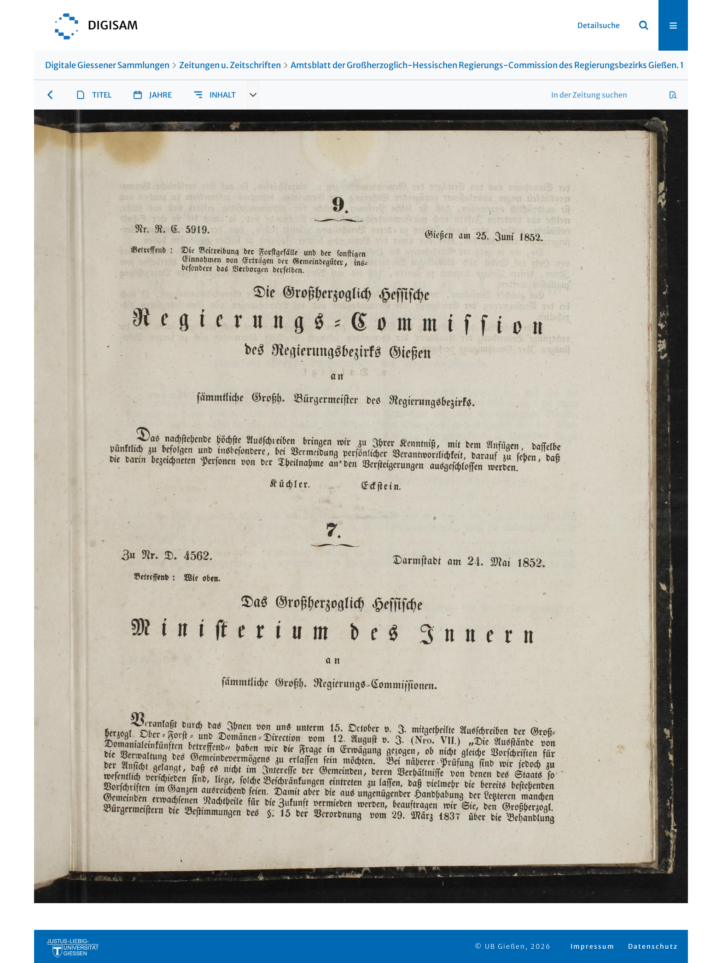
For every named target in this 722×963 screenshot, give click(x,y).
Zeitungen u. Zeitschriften (230, 65)
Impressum (593, 946)
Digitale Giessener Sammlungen (107, 65)
